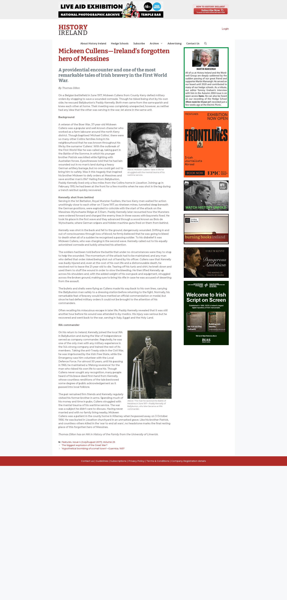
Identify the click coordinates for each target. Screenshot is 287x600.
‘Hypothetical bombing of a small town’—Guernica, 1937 (90, 448)
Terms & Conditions (157, 460)
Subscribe (139, 43)
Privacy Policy (136, 460)
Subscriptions (118, 460)
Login (225, 28)
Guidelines (102, 460)
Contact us (87, 460)
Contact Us (192, 43)
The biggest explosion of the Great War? (83, 445)
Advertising (174, 43)
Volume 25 (105, 442)
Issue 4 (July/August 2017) (85, 442)
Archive (157, 43)
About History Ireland (93, 43)
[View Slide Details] (110, 10)
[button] (205, 43)
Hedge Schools (120, 43)
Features (66, 442)
